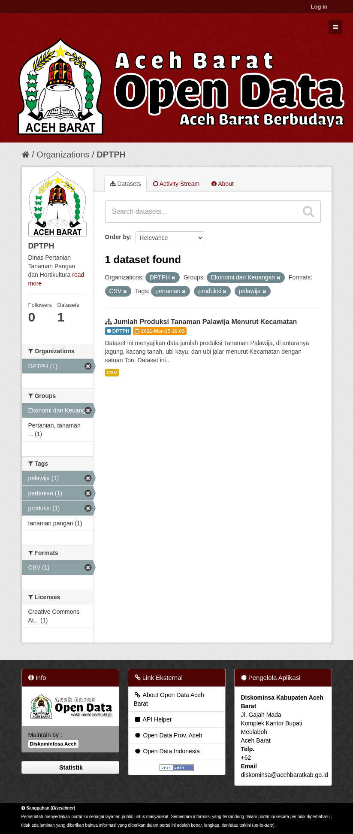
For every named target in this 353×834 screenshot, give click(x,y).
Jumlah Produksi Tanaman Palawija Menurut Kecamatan (205, 321)
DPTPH (111, 154)
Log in (319, 6)
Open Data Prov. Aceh (168, 735)
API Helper (153, 719)
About (222, 183)
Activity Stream (176, 183)
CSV (112, 373)
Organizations (62, 154)
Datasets (125, 183)
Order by (117, 237)
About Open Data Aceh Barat (169, 699)
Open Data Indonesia (167, 751)
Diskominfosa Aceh (53, 744)
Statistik (69, 767)
